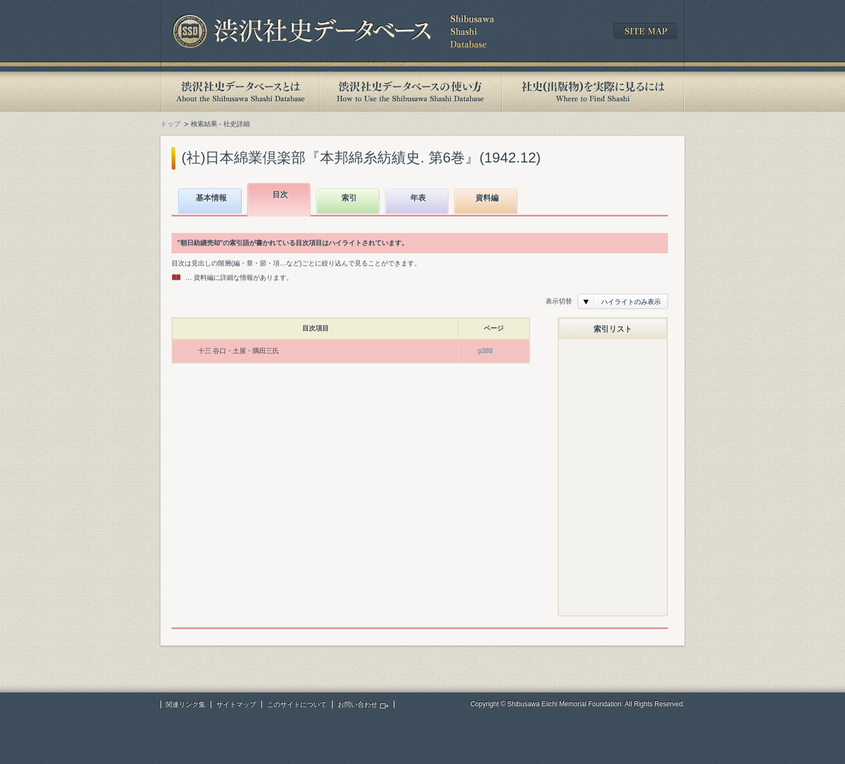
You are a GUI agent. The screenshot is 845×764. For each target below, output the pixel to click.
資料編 (487, 197)
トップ (170, 124)
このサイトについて (297, 704)
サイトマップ (236, 704)
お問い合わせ (357, 704)
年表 (418, 197)
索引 (349, 197)
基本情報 (211, 197)
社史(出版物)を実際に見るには (592, 92)
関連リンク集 (185, 704)
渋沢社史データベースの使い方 (410, 92)
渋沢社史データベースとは (240, 92)
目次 (280, 194)
